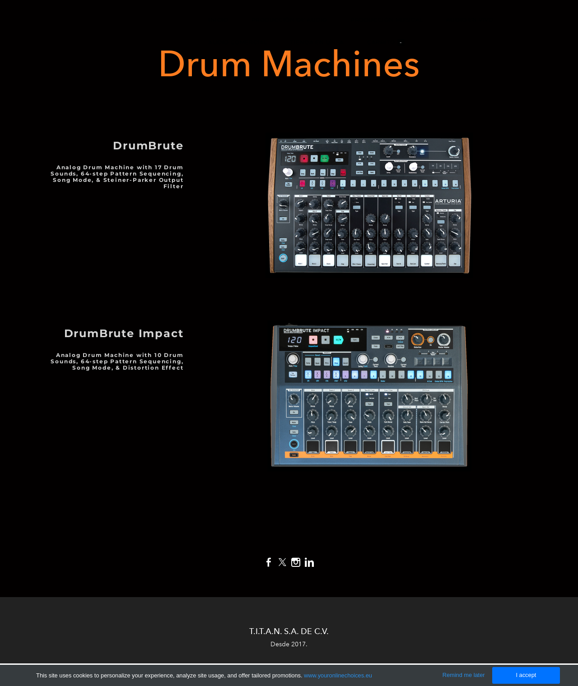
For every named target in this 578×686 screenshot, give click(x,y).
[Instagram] (295, 562)
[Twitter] (282, 562)
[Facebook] (268, 562)
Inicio (218, 19)
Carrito (386, 42)
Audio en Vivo (470, 19)
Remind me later (464, 675)
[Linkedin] (309, 562)
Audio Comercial (237, 42)
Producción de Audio (289, 19)
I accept (526, 675)
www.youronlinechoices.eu (338, 675)
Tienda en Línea (317, 42)
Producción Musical (386, 19)
